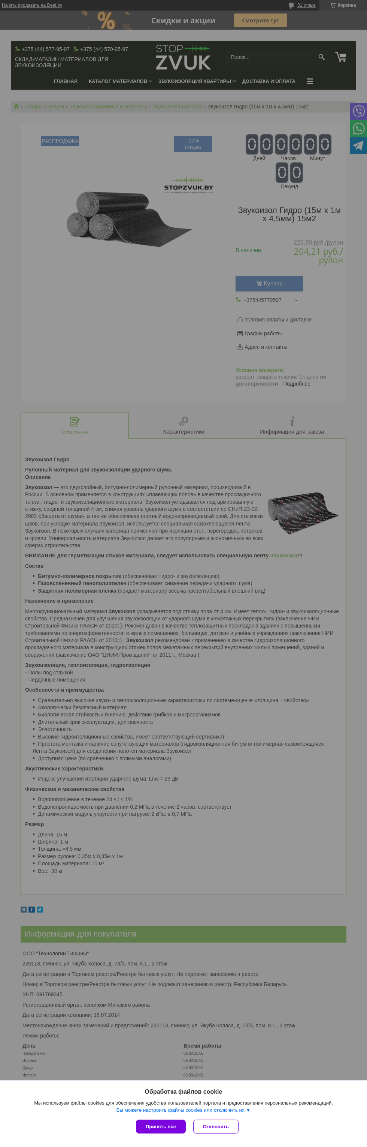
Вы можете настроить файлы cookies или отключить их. (181, 1110)
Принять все (161, 1126)
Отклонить (216, 1126)
